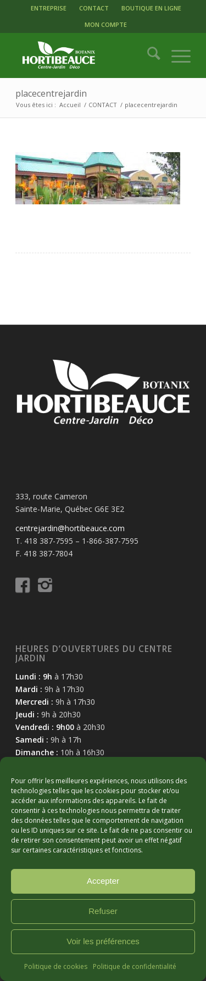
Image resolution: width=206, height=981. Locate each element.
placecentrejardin (51, 93)
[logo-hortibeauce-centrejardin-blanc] (85, 55)
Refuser (103, 911)
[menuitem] (48, 8)
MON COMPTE (106, 24)
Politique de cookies (55, 966)
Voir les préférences (103, 941)
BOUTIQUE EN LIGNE (151, 8)
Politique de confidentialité (134, 966)
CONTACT (94, 8)
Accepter (103, 880)
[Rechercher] (148, 55)
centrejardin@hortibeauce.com (70, 528)
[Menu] (175, 55)
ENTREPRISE (48, 8)
